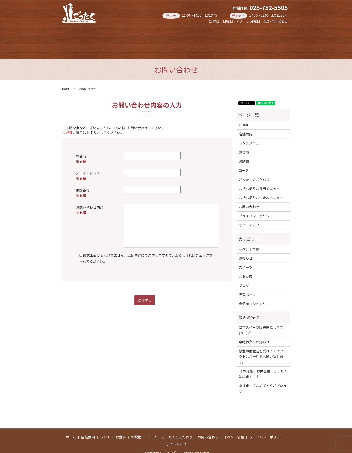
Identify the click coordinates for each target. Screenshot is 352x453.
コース (242, 29)
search (205, 38)
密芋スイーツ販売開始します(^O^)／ (261, 316)
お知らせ (245, 244)
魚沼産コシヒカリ (252, 289)
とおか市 (245, 262)
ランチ (146, 29)
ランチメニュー (251, 129)
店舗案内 (112, 29)
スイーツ (245, 253)
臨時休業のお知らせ (254, 328)
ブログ (244, 271)
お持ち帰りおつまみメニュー (95, 38)
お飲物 (210, 29)
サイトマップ (249, 211)
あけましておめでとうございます (263, 374)
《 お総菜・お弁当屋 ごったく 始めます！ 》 (263, 360)
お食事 (178, 29)
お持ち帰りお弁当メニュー (159, 38)
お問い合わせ (249, 192)
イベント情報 (249, 235)
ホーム (78, 29)
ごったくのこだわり (254, 165)
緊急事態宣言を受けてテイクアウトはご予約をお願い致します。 (263, 342)
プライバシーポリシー (256, 202)
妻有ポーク (247, 280)
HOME (66, 75)
